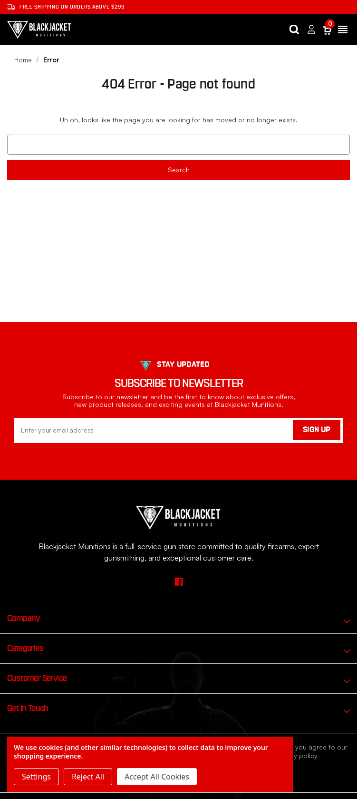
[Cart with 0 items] (327, 30)
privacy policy (296, 755)
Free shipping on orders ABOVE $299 (66, 7)
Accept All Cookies (157, 776)
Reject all (88, 776)
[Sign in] (311, 30)
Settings (36, 776)
